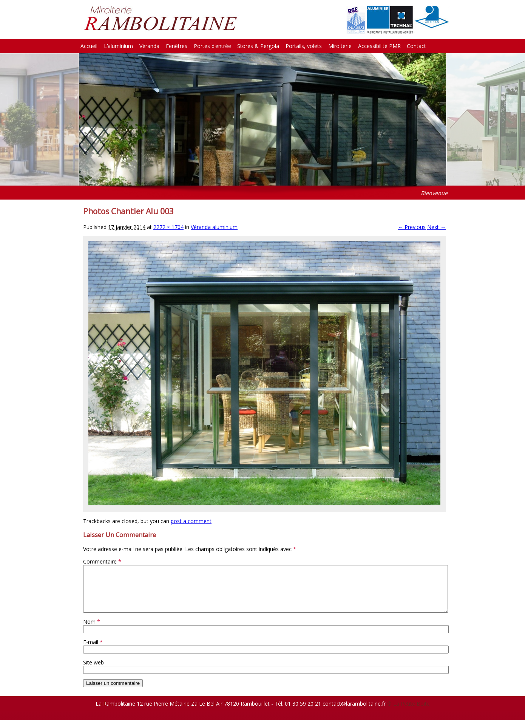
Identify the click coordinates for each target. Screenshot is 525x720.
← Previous (412, 227)
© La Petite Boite (408, 712)
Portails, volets (304, 46)
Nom (91, 630)
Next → (436, 227)
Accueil (88, 46)
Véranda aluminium (214, 227)
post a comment (191, 521)
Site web (93, 671)
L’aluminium (118, 46)
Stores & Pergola (258, 46)
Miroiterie (340, 46)
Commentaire (102, 561)
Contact (416, 46)
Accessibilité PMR (379, 46)
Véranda (149, 46)
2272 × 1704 (168, 227)
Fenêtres (176, 46)
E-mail (93, 651)
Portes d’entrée (212, 46)
